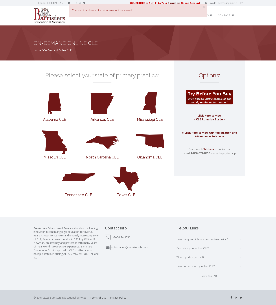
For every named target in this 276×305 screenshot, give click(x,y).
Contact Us (226, 15)
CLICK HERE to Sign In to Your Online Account (165, 3)
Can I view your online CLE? (192, 248)
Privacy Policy (118, 297)
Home (37, 50)
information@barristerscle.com (129, 247)
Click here (208, 149)
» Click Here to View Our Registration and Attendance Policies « (209, 134)
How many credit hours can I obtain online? (202, 239)
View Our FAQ (209, 276)
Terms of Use (98, 297)
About (207, 15)
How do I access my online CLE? (223, 3)
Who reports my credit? (190, 257)
